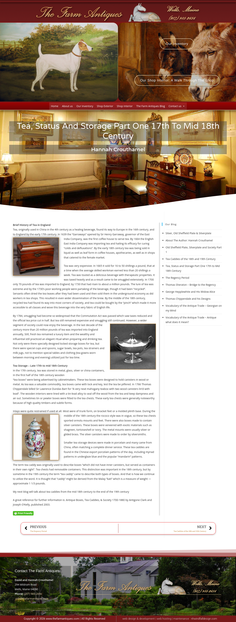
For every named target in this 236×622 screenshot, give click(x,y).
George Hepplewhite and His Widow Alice (190, 291)
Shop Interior (125, 106)
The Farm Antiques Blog (150, 106)
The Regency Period (177, 277)
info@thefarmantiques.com (31, 598)
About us (67, 106)
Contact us (177, 106)
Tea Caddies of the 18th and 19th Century (191, 259)
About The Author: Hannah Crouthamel (189, 240)
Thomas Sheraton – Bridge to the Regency (191, 284)
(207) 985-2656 (33, 594)
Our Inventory (84, 106)
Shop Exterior (105, 106)
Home (54, 106)
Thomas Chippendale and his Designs (188, 298)
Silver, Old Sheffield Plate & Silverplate (188, 233)
